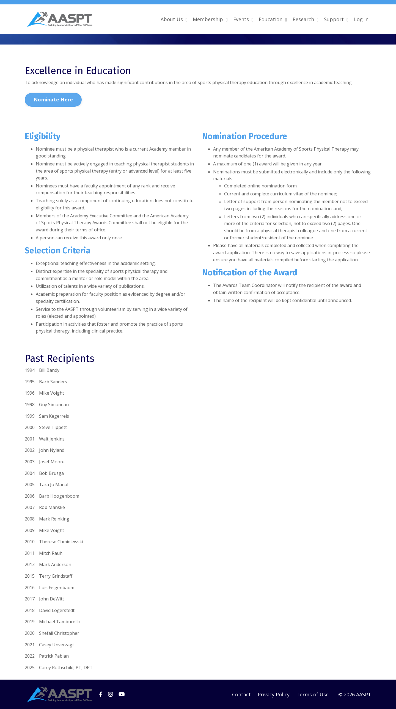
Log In (361, 19)
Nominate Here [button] (53, 99)
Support (336, 19)
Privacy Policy (274, 694)
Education (273, 19)
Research (306, 19)
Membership (210, 19)
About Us (174, 19)
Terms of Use (312, 694)
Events (243, 19)
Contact (241, 694)
